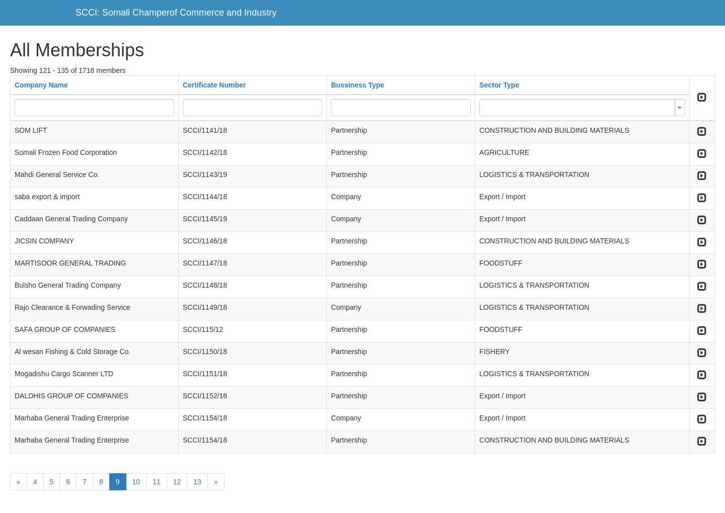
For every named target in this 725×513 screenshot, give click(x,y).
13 (197, 482)
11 (157, 482)
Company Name (41, 85)
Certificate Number (214, 85)
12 (177, 482)
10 (136, 482)
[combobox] (582, 107)
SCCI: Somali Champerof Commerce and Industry (176, 13)
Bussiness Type (357, 85)
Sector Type (499, 85)
